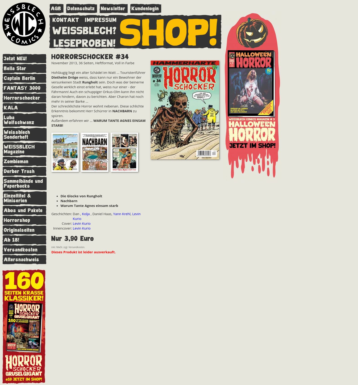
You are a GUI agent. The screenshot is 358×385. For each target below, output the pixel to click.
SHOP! (169, 31)
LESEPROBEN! (85, 42)
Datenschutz (81, 8)
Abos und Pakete (23, 210)
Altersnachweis (21, 260)
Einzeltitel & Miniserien (17, 198)
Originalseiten (19, 230)
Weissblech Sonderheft (17, 134)
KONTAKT (66, 19)
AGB (56, 8)
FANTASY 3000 (22, 88)
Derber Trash (19, 171)
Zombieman (16, 161)
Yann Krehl (122, 213)
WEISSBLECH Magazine (19, 149)
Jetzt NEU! (15, 59)
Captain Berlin (19, 78)
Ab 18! (11, 240)
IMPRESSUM (101, 19)
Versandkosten (21, 250)
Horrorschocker (22, 98)
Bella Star (15, 68)
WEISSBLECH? (85, 30)
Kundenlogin (145, 8)
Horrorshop (17, 220)
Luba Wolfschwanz (19, 120)
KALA (11, 108)
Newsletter (113, 8)
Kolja (86, 213)
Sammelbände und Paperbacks (23, 183)
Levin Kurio (82, 223)
